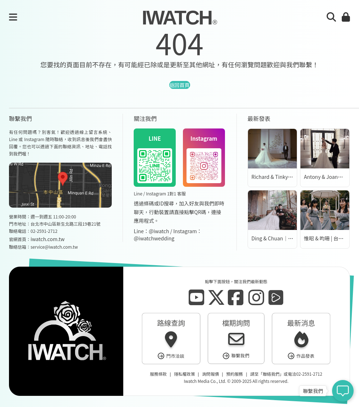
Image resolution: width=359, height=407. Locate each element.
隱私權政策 (184, 374)
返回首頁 (180, 85)
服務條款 (158, 374)
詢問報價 (210, 374)
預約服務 (234, 374)
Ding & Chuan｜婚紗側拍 (280, 238)
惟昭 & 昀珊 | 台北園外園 (331, 238)
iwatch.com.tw (48, 239)
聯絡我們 (271, 374)
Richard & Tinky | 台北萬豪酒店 (287, 176)
